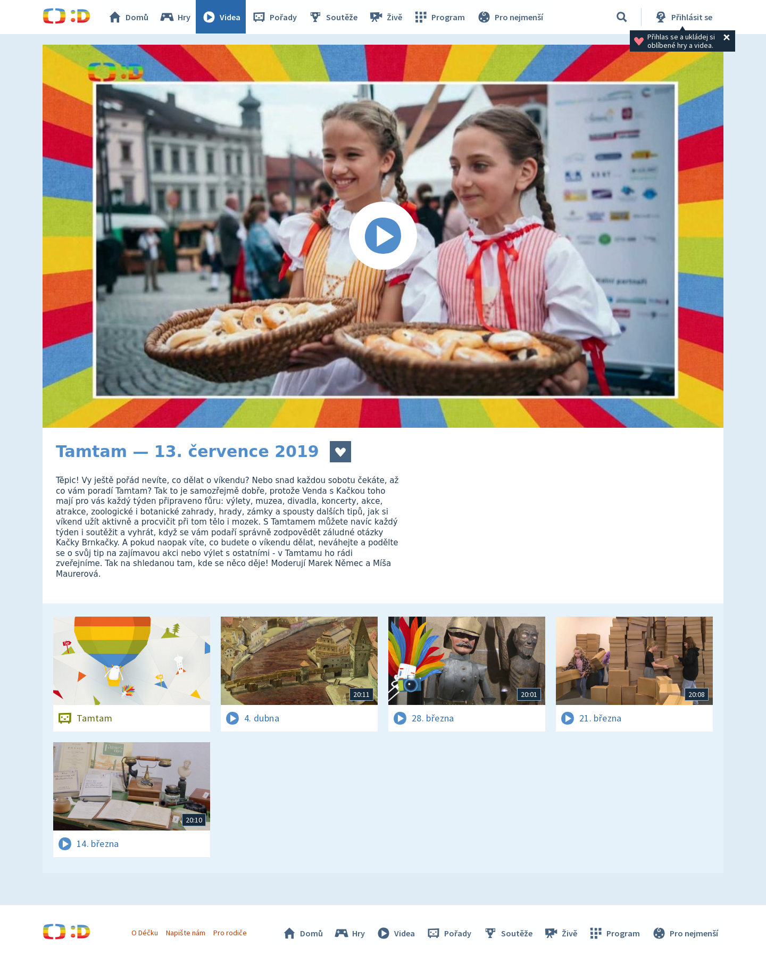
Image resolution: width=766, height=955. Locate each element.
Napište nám (185, 932)
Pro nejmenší (509, 17)
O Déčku (144, 932)
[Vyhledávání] (622, 17)
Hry (175, 17)
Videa (221, 17)
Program (439, 17)
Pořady (274, 17)
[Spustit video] (383, 236)
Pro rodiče (230, 932)
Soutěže (333, 17)
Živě (386, 17)
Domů (128, 17)
